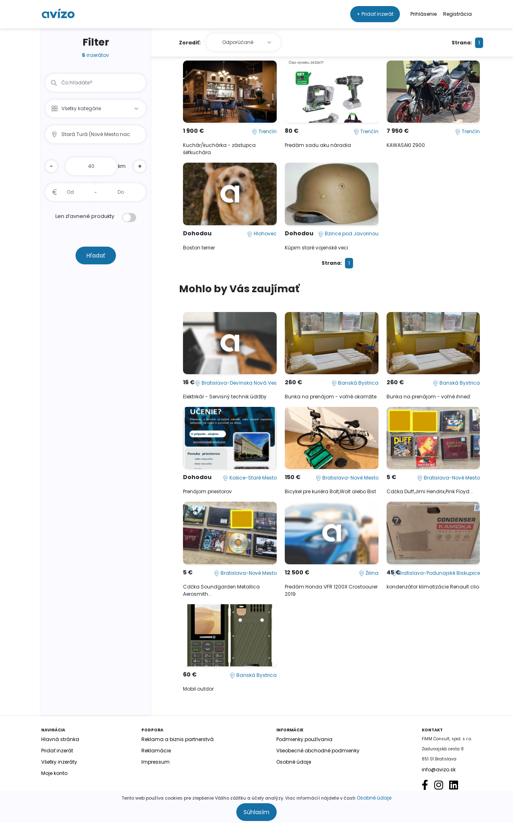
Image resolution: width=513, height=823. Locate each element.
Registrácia (457, 13)
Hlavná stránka (60, 739)
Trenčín (264, 131)
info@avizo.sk (439, 769)
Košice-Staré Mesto (250, 477)
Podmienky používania (304, 739)
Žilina (368, 573)
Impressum (155, 761)
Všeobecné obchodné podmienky (318, 750)
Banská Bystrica (355, 382)
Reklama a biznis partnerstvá (177, 739)
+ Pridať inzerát (375, 13)
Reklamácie (156, 750)
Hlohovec (262, 233)
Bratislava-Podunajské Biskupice (436, 573)
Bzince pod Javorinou (348, 233)
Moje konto (54, 773)
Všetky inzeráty (59, 761)
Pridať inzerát (57, 750)
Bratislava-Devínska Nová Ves (236, 382)
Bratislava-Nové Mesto (347, 477)
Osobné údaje (374, 797)
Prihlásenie (423, 13)
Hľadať (95, 255)
